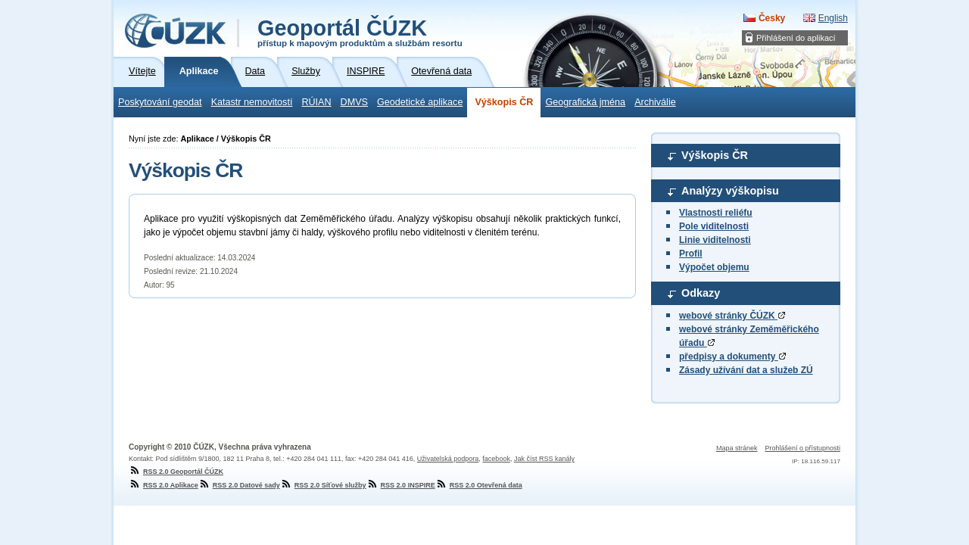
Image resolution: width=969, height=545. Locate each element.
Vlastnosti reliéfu (715, 212)
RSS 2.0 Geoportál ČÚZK (176, 471)
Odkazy (700, 293)
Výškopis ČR (504, 102)
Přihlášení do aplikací (796, 37)
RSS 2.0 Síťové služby (323, 485)
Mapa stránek (737, 448)
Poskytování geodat (160, 102)
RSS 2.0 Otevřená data (478, 485)
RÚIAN (316, 102)
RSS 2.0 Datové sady (239, 485)
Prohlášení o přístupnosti (802, 448)
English (833, 18)
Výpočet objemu (714, 267)
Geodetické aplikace (420, 102)
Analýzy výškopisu (730, 191)
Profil (691, 253)
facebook (496, 458)
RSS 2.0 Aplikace (163, 485)
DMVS (354, 102)
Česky (772, 18)
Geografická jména (585, 102)
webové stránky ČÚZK (732, 315)
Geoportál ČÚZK (360, 32)
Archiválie (655, 102)
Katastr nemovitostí (252, 102)
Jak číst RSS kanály (544, 458)
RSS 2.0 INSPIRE (400, 485)
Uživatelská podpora (448, 458)
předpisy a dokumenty (732, 356)
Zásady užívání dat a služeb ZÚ (746, 370)
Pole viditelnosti (714, 226)
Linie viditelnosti (715, 240)
